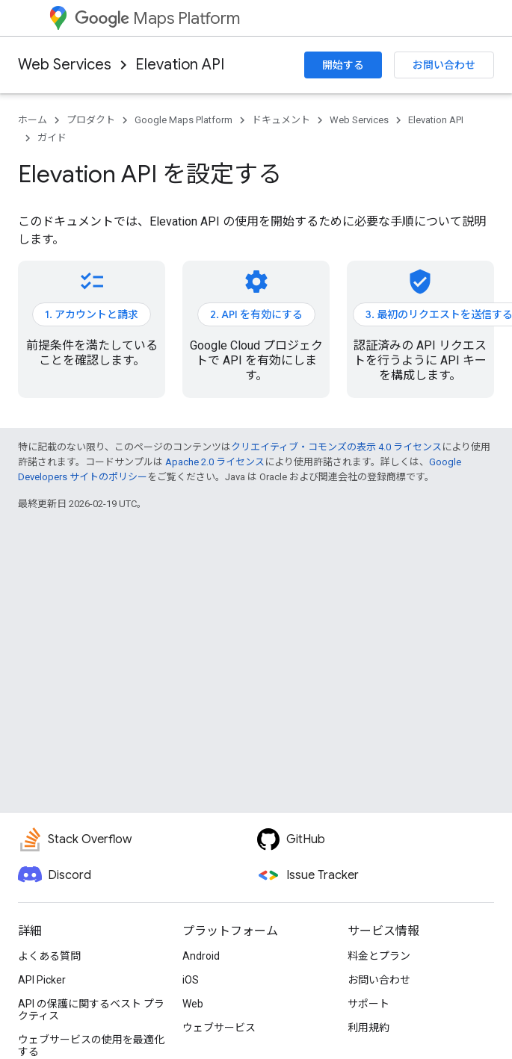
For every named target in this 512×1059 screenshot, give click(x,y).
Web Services (64, 64)
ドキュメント (281, 119)
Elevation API (179, 64)
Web (192, 1004)
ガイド (52, 137)
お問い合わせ (444, 65)
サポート (368, 1004)
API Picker (42, 980)
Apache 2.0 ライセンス (215, 462)
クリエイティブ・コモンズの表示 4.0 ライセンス (336, 447)
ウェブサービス (219, 1028)
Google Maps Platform (183, 119)
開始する (343, 65)
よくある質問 (49, 956)
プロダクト (91, 119)
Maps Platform (157, 18)
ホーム (32, 119)
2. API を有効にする (256, 314)
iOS (190, 980)
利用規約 (368, 1028)
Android (201, 956)
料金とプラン (379, 956)
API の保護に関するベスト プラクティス (91, 1010)
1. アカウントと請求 (91, 314)
